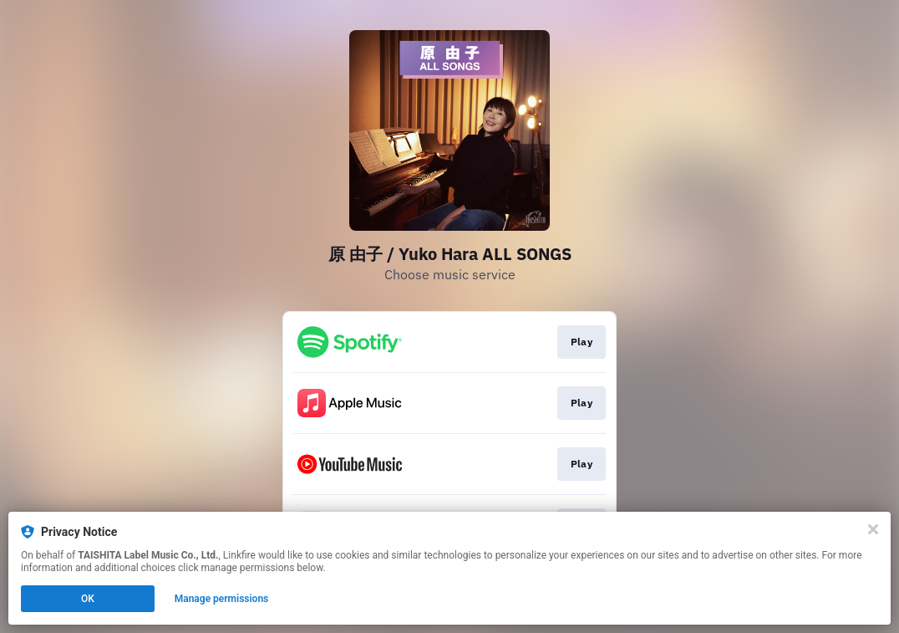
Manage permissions (222, 599)
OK (87, 599)
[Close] (873, 529)
